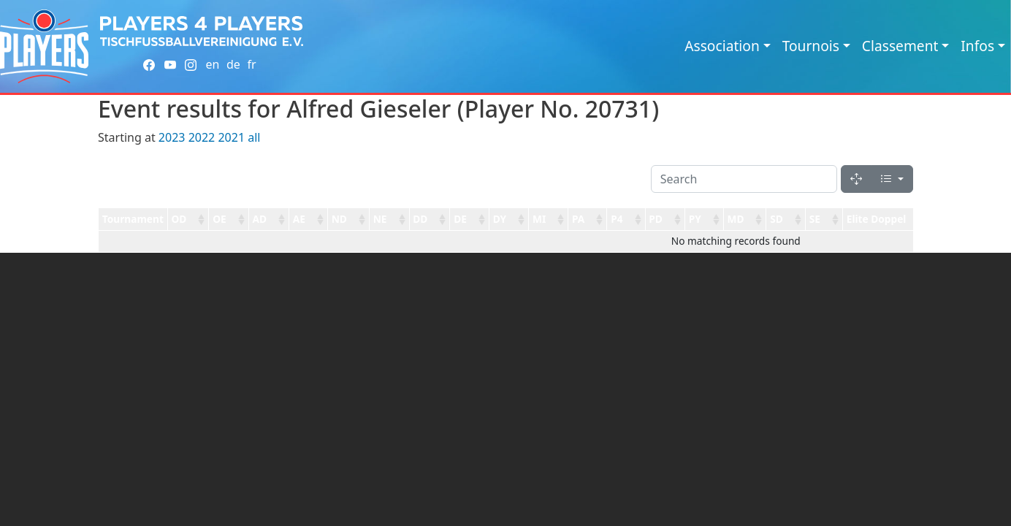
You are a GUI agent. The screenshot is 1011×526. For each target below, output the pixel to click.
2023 (172, 137)
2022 (201, 137)
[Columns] (892, 179)
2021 (231, 137)
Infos (977, 46)
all (254, 137)
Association (722, 46)
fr (251, 64)
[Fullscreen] (856, 179)
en (212, 64)
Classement (900, 46)
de (233, 64)
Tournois (810, 46)
